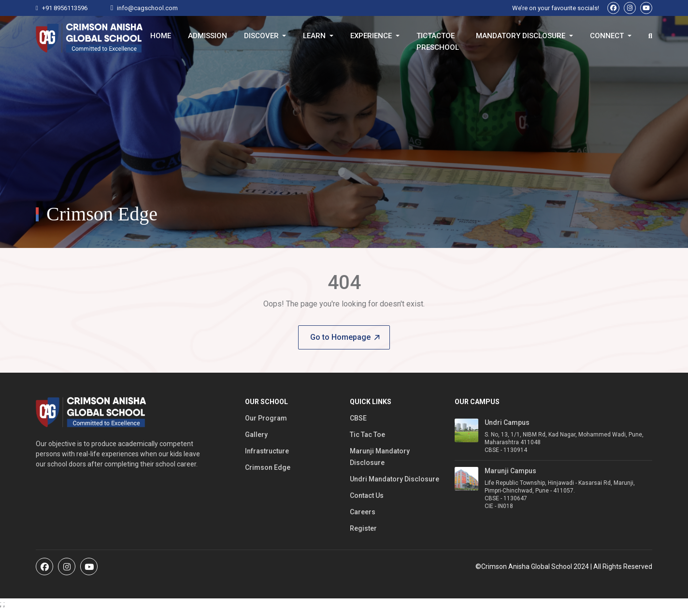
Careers (362, 512)
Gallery (256, 434)
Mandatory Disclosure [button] (521, 35)
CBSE (358, 418)
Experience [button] (372, 35)
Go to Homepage (345, 337)
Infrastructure (267, 451)
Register (363, 528)
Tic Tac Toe (367, 434)
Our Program (266, 418)
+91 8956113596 (64, 8)
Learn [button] (315, 35)
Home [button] (160, 35)
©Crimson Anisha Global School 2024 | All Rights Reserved (563, 566)
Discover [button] (262, 35)
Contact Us (367, 495)
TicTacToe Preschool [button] (437, 37)
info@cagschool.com (147, 8)
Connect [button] (608, 35)
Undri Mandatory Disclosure (394, 479)
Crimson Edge (267, 467)
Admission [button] (207, 35)
